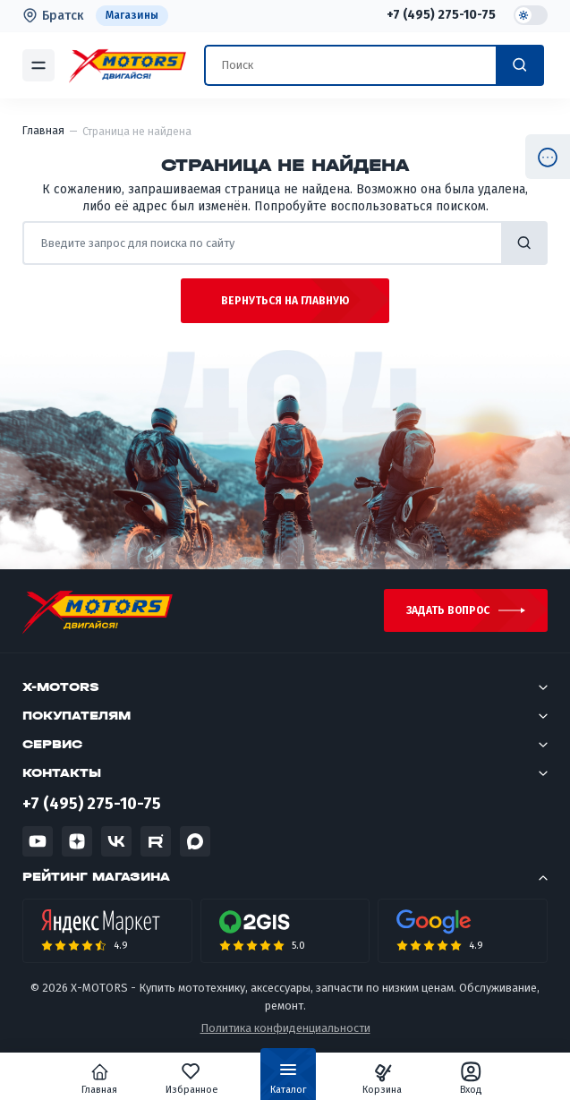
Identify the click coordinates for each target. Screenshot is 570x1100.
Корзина (382, 1079)
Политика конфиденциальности (285, 1028)
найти (524, 243)
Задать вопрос (447, 610)
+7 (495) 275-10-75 (441, 15)
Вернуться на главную (285, 300)
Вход (471, 1079)
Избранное (192, 1079)
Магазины (132, 15)
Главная (99, 1079)
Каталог (288, 1082)
